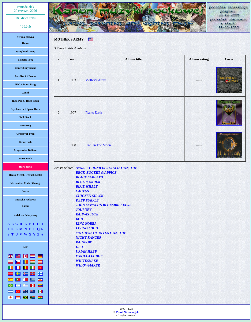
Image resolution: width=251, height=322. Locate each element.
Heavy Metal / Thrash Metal (25, 174)
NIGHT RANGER (88, 237)
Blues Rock (25, 158)
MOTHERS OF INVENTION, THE (101, 233)
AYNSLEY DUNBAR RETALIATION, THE (106, 168)
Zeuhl (25, 92)
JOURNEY (83, 209)
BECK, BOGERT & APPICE (96, 172)
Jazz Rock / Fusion (25, 76)
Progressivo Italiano (25, 150)
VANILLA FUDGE (89, 256)
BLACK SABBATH (89, 177)
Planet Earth (93, 112)
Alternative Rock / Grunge (25, 183)
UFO (79, 247)
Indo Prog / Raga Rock (25, 100)
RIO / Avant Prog (25, 84)
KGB (79, 219)
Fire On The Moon (98, 145)
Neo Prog (25, 125)
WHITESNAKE (87, 260)
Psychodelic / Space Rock (25, 109)
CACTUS (82, 191)
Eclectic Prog (25, 59)
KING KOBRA (86, 223)
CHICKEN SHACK (89, 196)
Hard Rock (25, 166)
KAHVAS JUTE (87, 214)
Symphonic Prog (25, 51)
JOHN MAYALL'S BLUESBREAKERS (103, 205)
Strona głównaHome (25, 40)
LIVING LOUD (87, 228)
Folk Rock (25, 117)
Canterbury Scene (25, 67)
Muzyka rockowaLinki (25, 202)
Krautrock (25, 141)
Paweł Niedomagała (127, 312)
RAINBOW (84, 242)
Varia (25, 191)
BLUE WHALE (87, 186)
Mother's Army (95, 80)
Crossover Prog (25, 133)
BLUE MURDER (88, 182)
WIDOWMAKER (88, 265)
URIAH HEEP (86, 251)
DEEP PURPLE (87, 200)
